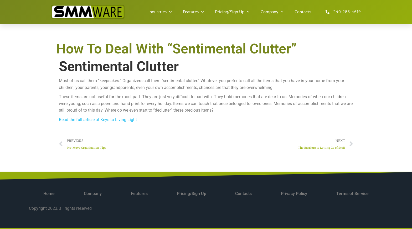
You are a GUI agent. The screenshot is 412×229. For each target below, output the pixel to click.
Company (272, 12)
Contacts (303, 11)
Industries (160, 12)
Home (49, 193)
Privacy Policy (294, 193)
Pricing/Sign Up (232, 12)
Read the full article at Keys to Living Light (98, 119)
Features (193, 12)
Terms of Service (352, 193)
